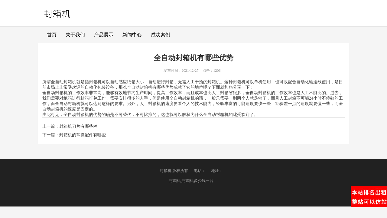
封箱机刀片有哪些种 (78, 126)
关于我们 (75, 34)
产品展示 (103, 34)
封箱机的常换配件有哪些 (82, 135)
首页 (52, 34)
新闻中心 (132, 34)
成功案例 (160, 34)
